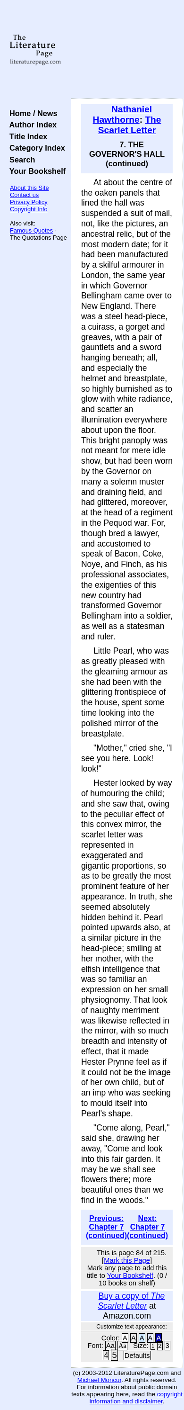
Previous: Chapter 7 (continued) (106, 1226)
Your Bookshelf (35, 171)
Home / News (31, 113)
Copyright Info (29, 209)
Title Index (26, 136)
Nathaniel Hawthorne (122, 114)
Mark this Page (127, 1260)
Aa (110, 1345)
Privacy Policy (29, 202)
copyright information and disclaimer (136, 1398)
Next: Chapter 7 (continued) (147, 1226)
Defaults (137, 1355)
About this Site (29, 187)
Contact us (24, 194)
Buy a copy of (131, 1301)
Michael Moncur (99, 1379)
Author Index (31, 124)
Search (20, 159)
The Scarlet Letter (129, 125)
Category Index (35, 148)
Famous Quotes (31, 230)
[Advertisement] (127, 49)
